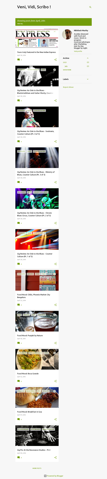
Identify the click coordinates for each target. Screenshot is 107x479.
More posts (37, 468)
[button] (55, 59)
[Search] (90, 7)
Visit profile (78, 51)
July (66, 66)
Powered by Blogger (53, 476)
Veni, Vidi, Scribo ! (34, 6)
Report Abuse (68, 87)
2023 (65, 62)
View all (20, 23)
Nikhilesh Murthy (81, 30)
